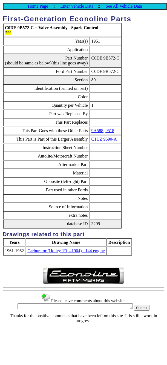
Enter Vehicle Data (77, 6)
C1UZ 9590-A (104, 139)
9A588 (97, 130)
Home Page (38, 6)
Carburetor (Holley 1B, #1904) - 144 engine (66, 250)
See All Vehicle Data (124, 6)
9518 (109, 130)
